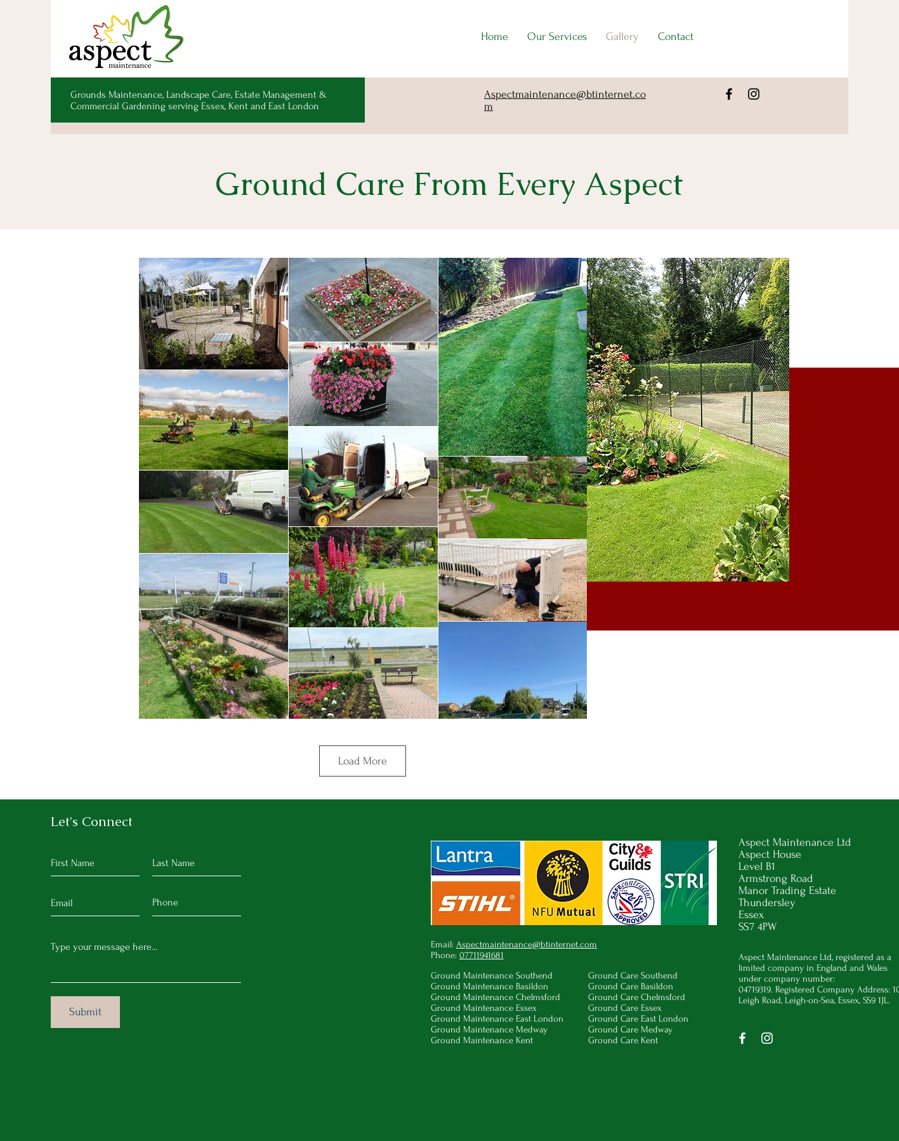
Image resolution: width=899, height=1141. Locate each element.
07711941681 (481, 955)
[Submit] (85, 1012)
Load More (362, 761)
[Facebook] (729, 94)
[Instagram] (753, 94)
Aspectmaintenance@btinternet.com (526, 944)
